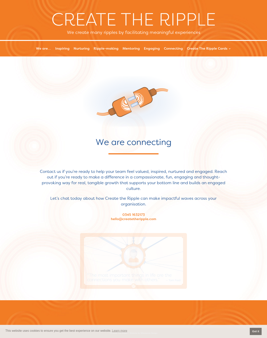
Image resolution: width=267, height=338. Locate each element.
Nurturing (82, 48)
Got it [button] (255, 331)
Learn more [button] (119, 330)
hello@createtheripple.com (133, 219)
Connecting (173, 48)
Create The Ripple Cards (207, 48)
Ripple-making (106, 48)
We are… (43, 48)
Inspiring (62, 48)
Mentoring (131, 48)
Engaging (152, 48)
